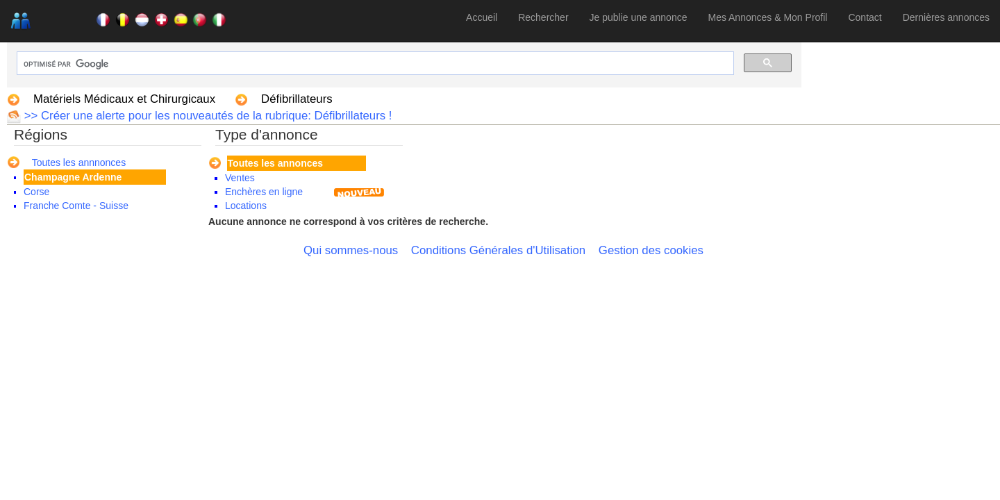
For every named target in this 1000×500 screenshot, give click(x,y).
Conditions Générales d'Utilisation (498, 250)
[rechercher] (374, 64)
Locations (246, 205)
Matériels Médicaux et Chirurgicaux (124, 99)
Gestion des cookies (651, 250)
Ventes (240, 177)
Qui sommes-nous (350, 250)
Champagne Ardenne (73, 177)
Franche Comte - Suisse (76, 205)
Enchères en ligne (264, 191)
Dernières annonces (946, 17)
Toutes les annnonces (79, 162)
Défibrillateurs (297, 99)
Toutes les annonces (275, 163)
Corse (36, 191)
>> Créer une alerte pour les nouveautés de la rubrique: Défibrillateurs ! (206, 115)
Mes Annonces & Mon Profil (767, 17)
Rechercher (543, 17)
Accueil (481, 17)
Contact (864, 17)
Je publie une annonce (639, 17)
